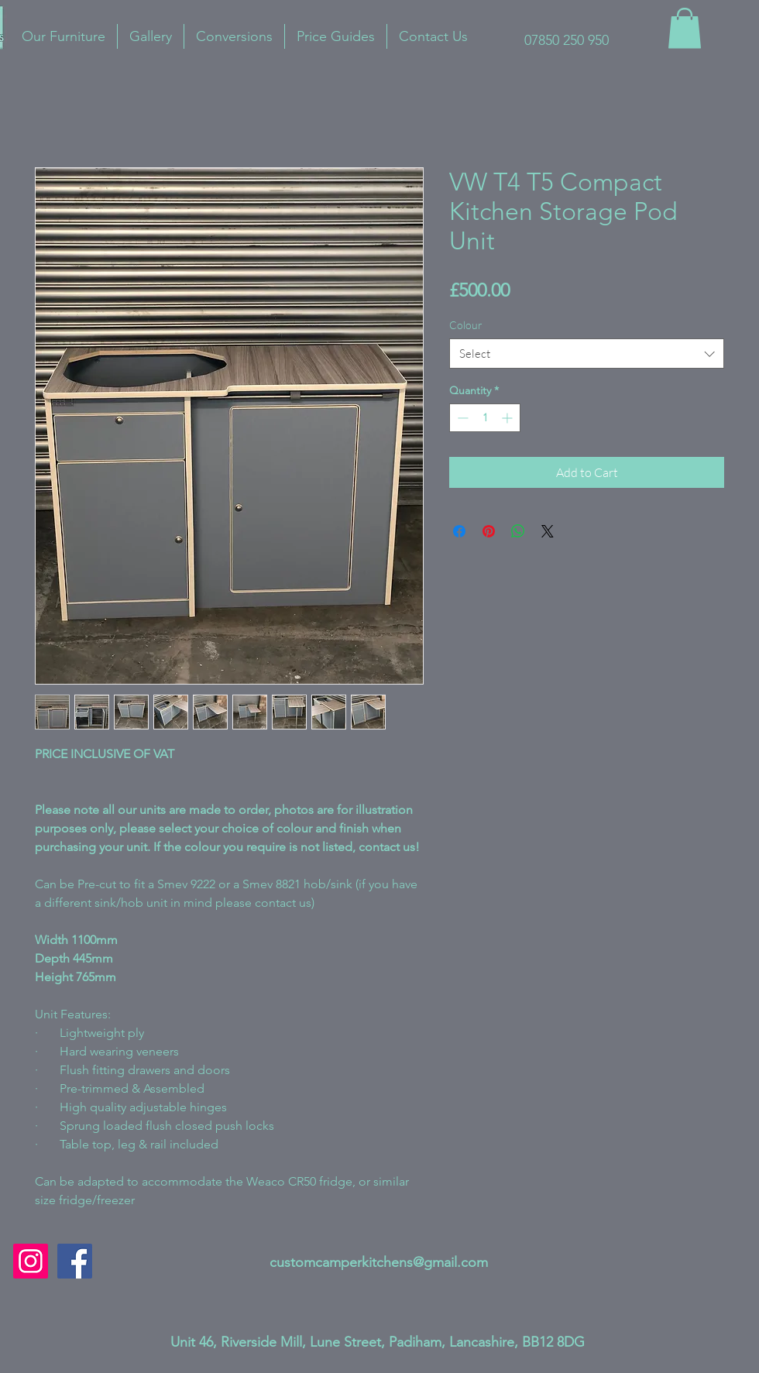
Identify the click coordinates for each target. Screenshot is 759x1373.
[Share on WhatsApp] (518, 531)
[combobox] (586, 353)
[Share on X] (547, 531)
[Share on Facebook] (459, 531)
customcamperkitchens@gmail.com (379, 1262)
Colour (466, 324)
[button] (685, 28)
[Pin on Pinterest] (488, 531)
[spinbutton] (485, 417)
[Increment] (508, 417)
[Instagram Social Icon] (30, 1261)
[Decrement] (461, 417)
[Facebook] (74, 1261)
